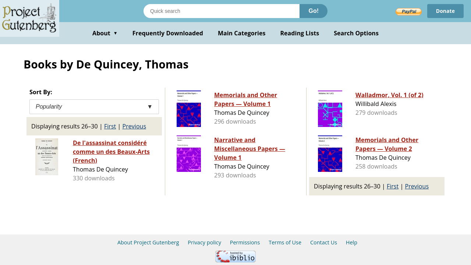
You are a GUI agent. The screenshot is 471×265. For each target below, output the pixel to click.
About (105, 33)
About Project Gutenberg (148, 242)
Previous (134, 126)
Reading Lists (299, 33)
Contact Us (323, 242)
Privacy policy (204, 242)
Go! (313, 11)
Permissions (245, 242)
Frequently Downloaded (167, 33)
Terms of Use (285, 242)
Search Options (356, 33)
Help (351, 242)
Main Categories (242, 33)
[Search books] (222, 11)
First (110, 126)
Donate (445, 10)
